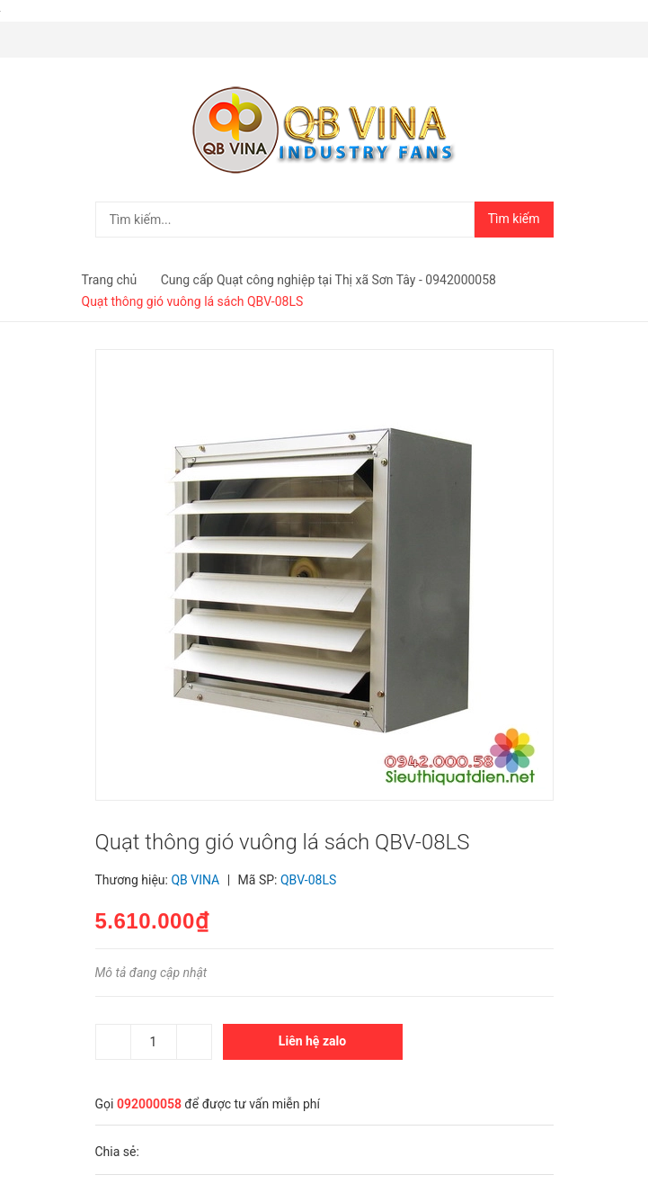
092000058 (149, 1104)
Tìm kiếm (514, 218)
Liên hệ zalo (312, 1041)
